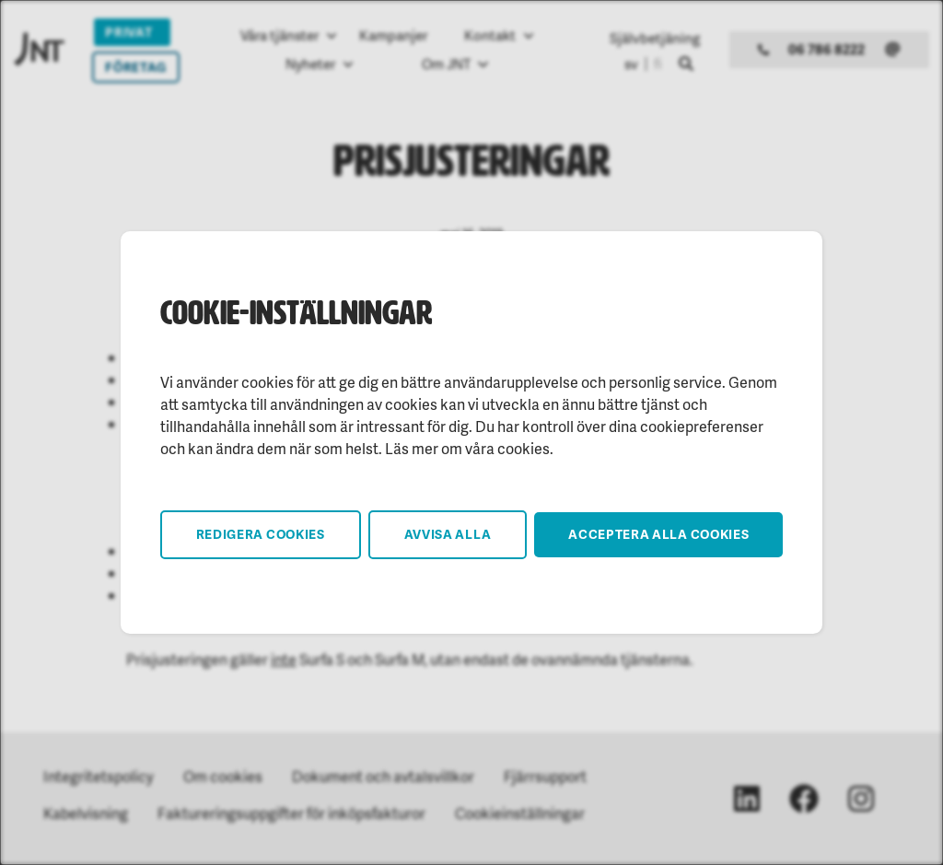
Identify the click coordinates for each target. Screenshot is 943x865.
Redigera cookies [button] (260, 534)
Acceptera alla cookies (658, 534)
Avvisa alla (448, 534)
